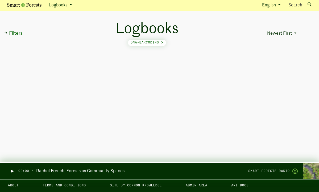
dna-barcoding (147, 42)
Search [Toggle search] (300, 4)
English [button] (269, 5)
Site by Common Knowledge (136, 185)
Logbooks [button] (58, 5)
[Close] (162, 42)
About (13, 185)
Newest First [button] (280, 33)
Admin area (196, 185)
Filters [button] (13, 33)
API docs (239, 185)
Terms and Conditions (64, 185)
